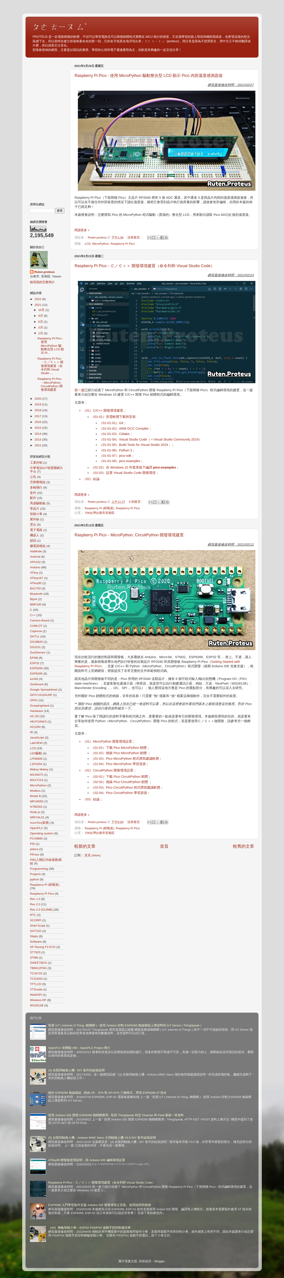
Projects (35, 874)
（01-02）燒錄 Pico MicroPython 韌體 (119, 753)
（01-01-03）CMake (114, 434)
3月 (41, 327)
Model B (35, 796)
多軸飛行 (36, 487)
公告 (33, 477)
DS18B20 (36, 641)
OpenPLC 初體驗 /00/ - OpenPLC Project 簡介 (79, 1048)
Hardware (36, 711)
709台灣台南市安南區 (100, 513)
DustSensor (38, 652)
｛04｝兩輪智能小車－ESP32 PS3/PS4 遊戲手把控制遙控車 (89, 1227)
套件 (33, 493)
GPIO (33, 700)
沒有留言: (134, 237)
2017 (38, 416)
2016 (38, 422)
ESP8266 (36, 668)
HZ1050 (35, 727)
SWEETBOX (38, 962)
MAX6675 (36, 774)
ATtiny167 (36, 578)
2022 (38, 299)
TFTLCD (35, 984)
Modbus (35, 790)
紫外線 (34, 519)
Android (35, 556)
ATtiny (34, 572)
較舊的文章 (243, 846)
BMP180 (35, 604)
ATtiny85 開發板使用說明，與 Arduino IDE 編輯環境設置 (86, 1160)
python (34, 879)
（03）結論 (91, 799)
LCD (88, 243)
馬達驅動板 (37, 503)
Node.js (35, 812)
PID (32, 843)
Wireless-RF (38, 1000)
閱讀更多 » (82, 230)
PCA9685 (36, 838)
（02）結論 (91, 479)
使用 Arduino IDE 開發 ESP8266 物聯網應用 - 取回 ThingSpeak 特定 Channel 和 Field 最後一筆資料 (116, 1115)
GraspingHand (39, 705)
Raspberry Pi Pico (123, 243)
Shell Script (37, 925)
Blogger (159, 1261)
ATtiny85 (35, 583)
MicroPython (100, 243)
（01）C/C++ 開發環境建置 (103, 410)
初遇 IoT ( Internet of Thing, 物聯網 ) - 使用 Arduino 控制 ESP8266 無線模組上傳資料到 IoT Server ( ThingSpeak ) (124, 1025)
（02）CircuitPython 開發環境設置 (108, 770)
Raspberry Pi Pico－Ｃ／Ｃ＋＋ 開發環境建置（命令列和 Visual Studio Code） (145, 266)
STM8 (34, 957)
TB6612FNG (38, 968)
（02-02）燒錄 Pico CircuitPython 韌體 (120, 782)
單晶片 (34, 508)
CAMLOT (36, 625)
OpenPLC (36, 828)
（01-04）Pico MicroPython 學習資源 (118, 764)
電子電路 (36, 530)
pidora (34, 849)
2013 (38, 439)
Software (36, 941)
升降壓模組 (37, 482)
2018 (38, 410)
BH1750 (35, 588)
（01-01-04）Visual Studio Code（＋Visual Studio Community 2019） (150, 439)
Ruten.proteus (44, 272)
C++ (33, 615)
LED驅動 (36, 753)
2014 (38, 433)
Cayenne (36, 631)
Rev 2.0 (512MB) (41, 909)
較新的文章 (84, 846)
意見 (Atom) (93, 855)
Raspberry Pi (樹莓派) (99, 508)
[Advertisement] (47, 129)
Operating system (41, 833)
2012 (38, 445)
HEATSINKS (38, 721)
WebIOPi (36, 994)
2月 (41, 333)
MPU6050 (36, 801)
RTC (33, 915)
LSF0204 (36, 764)
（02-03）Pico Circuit (107, 787)
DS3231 (35, 647)
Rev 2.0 (35, 904)
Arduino (35, 567)
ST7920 (35, 952)
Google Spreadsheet (43, 689)
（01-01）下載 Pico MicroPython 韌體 (119, 747)
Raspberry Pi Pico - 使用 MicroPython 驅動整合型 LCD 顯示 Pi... (50, 346)
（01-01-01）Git (111, 423)
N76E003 (36, 806)
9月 (41, 315)
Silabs (34, 936)
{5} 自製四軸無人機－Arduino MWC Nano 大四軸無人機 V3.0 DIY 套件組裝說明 (102, 1137)
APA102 (35, 562)
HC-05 (34, 716)
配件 (33, 498)
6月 (41, 321)
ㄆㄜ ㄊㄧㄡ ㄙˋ (59, 26)
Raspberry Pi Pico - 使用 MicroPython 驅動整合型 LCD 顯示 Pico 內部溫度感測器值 (149, 75)
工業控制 (36, 462)
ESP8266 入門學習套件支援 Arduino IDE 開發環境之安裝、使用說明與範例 (99, 1205)
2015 (38, 427)
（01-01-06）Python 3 (115, 450)
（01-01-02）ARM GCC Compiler (124, 428)
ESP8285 (36, 673)
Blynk (33, 599)
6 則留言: (135, 501)
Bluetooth (36, 593)
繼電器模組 (37, 546)
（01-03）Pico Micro (106, 758)
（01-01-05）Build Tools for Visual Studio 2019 (133, 445)
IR (31, 732)
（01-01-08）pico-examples (119, 461)
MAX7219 (36, 780)
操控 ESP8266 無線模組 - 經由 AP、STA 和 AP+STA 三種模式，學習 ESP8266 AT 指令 (107, 1092)
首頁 (164, 846)
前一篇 (80, 390)
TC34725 (36, 973)
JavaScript (37, 737)
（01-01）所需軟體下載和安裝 (113, 417)
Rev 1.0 (35, 899)
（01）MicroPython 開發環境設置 (107, 741)
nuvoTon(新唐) (39, 822)
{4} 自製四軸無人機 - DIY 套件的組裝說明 (76, 1070)
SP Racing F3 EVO (42, 947)
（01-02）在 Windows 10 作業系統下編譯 (133, 467)
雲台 (33, 524)
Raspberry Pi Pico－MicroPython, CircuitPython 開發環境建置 (129, 535)
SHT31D (35, 931)
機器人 (34, 535)
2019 (38, 404)
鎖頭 (33, 540)
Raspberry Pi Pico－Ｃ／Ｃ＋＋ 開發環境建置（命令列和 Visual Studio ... (50, 366)
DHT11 (34, 636)
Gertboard (36, 684)
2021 (38, 304)
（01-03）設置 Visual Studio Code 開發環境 (123, 473)
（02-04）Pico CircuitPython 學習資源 (119, 793)
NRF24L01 (37, 817)
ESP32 (34, 663)
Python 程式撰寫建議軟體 (140, 758)
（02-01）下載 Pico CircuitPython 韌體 (119, 776)
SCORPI (35, 920)
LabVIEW (36, 743)
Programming (39, 868)
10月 (41, 310)
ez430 (34, 679)
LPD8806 (36, 758)
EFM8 (34, 657)
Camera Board (39, 620)
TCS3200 (36, 978)
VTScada (36, 989)
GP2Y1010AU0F (41, 695)
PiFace (34, 854)
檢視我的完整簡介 (42, 282)
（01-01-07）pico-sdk (115, 455)
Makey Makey (39, 769)
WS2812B (36, 1005)
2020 (38, 398)
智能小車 (36, 514)
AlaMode (36, 551)
